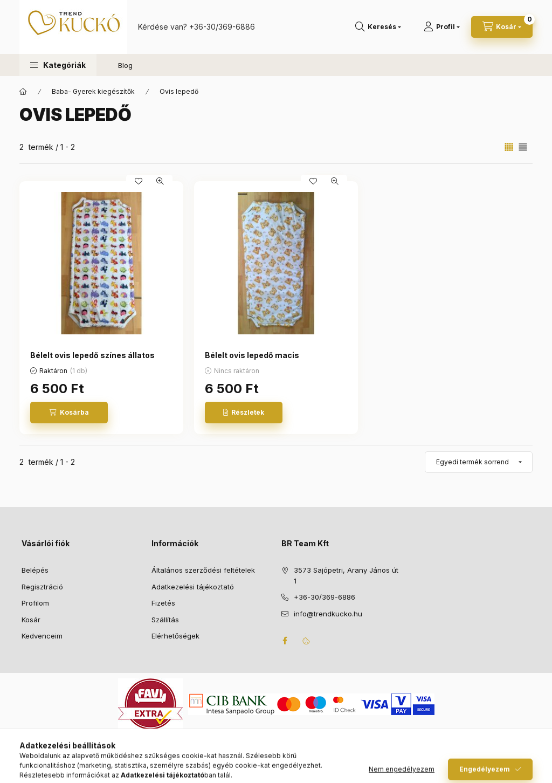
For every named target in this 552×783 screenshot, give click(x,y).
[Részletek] (243, 412)
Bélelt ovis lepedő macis (252, 355)
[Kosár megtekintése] (502, 27)
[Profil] (441, 27)
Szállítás (165, 619)
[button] (57, 65)
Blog (125, 65)
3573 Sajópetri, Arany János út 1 (346, 575)
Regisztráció (42, 586)
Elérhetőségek (175, 635)
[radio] (523, 147)
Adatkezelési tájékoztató (192, 586)
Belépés (35, 570)
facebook (284, 640)
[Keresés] (378, 27)
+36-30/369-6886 (222, 26)
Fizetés (163, 603)
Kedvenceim (42, 635)
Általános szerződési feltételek (203, 570)
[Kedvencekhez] (138, 181)
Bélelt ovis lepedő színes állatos (92, 355)
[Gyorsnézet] (160, 181)
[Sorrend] (479, 462)
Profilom (35, 603)
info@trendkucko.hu (328, 613)
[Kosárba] (69, 412)
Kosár (31, 619)
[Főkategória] (23, 92)
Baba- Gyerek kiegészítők (93, 91)
